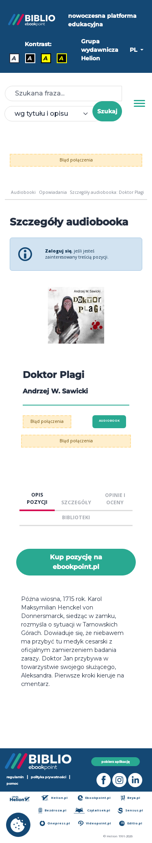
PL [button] (134, 49)
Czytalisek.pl (92, 810)
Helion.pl (54, 798)
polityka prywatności (48, 777)
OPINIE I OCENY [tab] (115, 499)
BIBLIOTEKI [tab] (76, 517)
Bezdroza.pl (52, 810)
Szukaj (107, 111)
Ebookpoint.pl (94, 798)
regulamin (15, 777)
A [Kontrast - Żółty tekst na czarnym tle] (61, 58)
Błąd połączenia (76, 160)
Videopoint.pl (94, 823)
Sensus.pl (130, 810)
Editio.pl (130, 823)
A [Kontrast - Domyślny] (14, 58)
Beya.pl (131, 798)
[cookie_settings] (18, 825)
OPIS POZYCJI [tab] (37, 498)
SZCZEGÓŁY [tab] (76, 502)
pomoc (12, 783)
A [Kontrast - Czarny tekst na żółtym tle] (45, 58)
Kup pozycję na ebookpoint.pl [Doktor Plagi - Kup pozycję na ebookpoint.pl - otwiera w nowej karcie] (76, 562)
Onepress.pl (55, 823)
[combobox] (53, 113)
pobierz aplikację (115, 762)
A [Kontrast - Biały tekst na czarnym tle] (30, 58)
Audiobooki (23, 192)
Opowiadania (53, 192)
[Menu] (139, 103)
